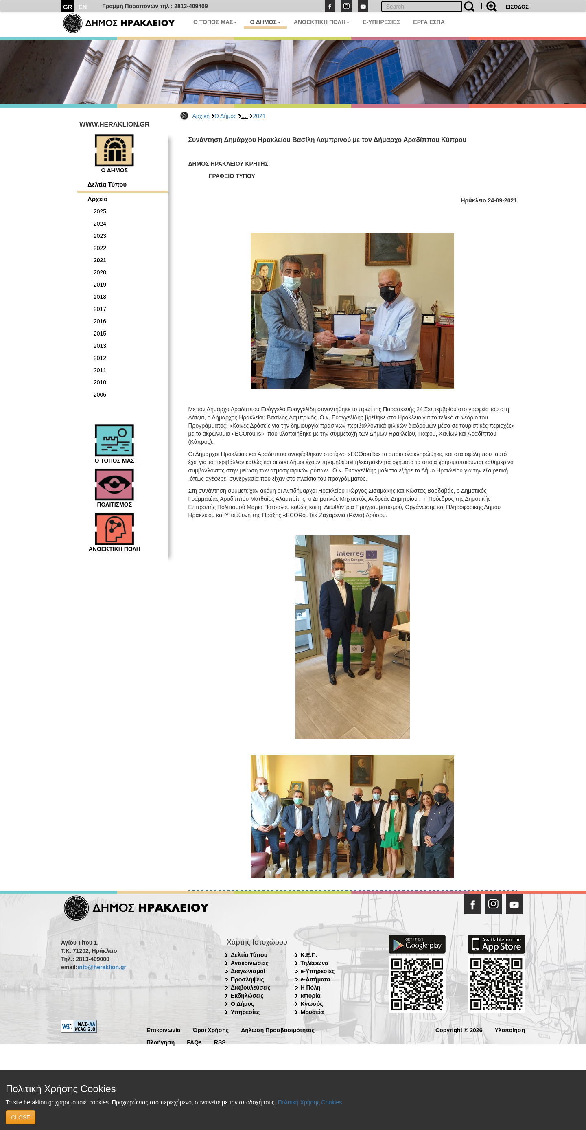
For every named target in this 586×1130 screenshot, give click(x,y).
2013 (100, 345)
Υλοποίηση (509, 1029)
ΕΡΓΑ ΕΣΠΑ (429, 22)
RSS (220, 1041)
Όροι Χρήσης (211, 1029)
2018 (100, 297)
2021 (259, 116)
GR (67, 6)
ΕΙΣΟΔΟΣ (517, 7)
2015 (100, 333)
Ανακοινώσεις (250, 963)
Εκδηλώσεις (247, 995)
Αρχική (201, 116)
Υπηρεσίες (245, 1012)
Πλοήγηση (160, 1041)
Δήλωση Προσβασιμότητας (278, 1029)
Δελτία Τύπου (107, 184)
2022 (100, 248)
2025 (100, 211)
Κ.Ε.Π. (309, 955)
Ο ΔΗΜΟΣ (265, 22)
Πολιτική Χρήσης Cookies (310, 1102)
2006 (100, 394)
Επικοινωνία (163, 1029)
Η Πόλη (311, 987)
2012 (100, 358)
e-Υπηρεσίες (318, 971)
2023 (100, 236)
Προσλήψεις (247, 979)
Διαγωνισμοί (248, 971)
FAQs (194, 1041)
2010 (100, 382)
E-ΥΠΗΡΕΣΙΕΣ (381, 22)
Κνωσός (312, 1004)
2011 (100, 370)
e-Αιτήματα (315, 979)
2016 (100, 321)
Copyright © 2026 (458, 1029)
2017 (100, 309)
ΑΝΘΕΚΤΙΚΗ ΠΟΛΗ (322, 22)
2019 (100, 284)
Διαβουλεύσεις (251, 987)
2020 (100, 272)
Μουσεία (312, 1012)
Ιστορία (311, 995)
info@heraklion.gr (101, 967)
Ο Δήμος (225, 116)
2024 (100, 223)
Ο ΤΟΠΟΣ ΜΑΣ (215, 22)
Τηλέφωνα (314, 963)
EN (83, 6)
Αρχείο (97, 198)
